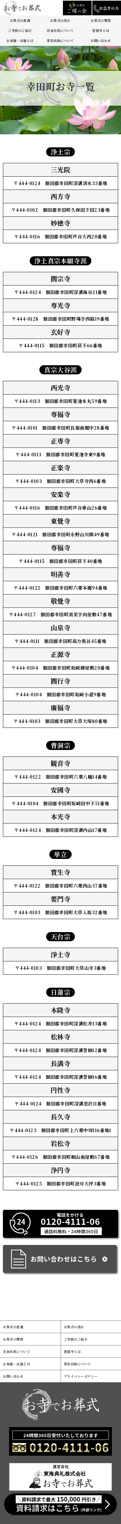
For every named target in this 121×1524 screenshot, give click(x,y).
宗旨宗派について (60, 30)
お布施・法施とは (20, 40)
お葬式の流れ (60, 20)
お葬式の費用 (101, 20)
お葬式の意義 (20, 20)
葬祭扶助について (60, 40)
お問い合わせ (101, 40)
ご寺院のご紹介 (20, 30)
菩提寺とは (100, 30)
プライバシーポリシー (81, 1376)
